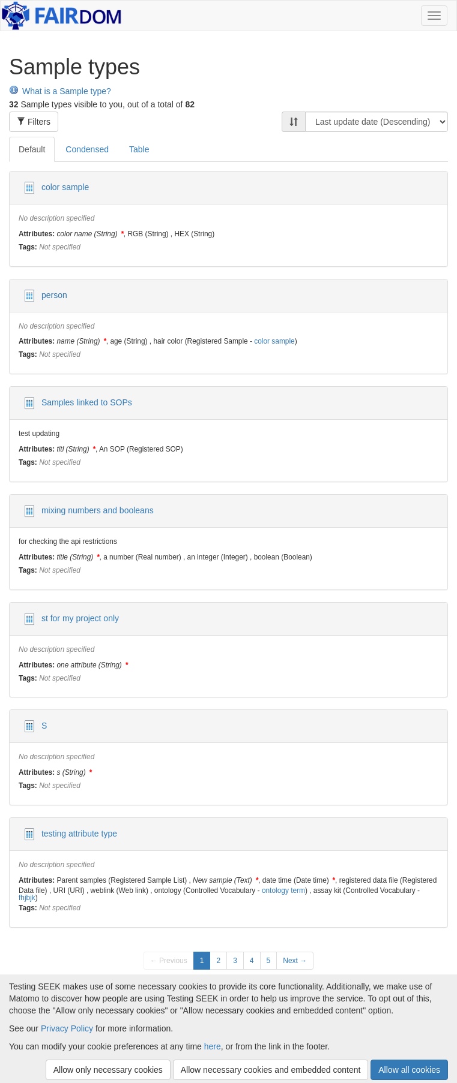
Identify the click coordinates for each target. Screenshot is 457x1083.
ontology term (283, 890)
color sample (65, 187)
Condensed (87, 149)
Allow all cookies (409, 1070)
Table (139, 149)
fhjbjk (27, 898)
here (212, 1046)
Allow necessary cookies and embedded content (271, 1070)
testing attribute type (79, 833)
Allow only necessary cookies (108, 1070)
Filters (33, 122)
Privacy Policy (67, 1028)
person (54, 294)
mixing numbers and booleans (97, 510)
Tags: (28, 247)
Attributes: (37, 234)
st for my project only (80, 617)
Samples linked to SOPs (86, 402)
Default (32, 149)
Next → (295, 960)
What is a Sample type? (60, 91)
